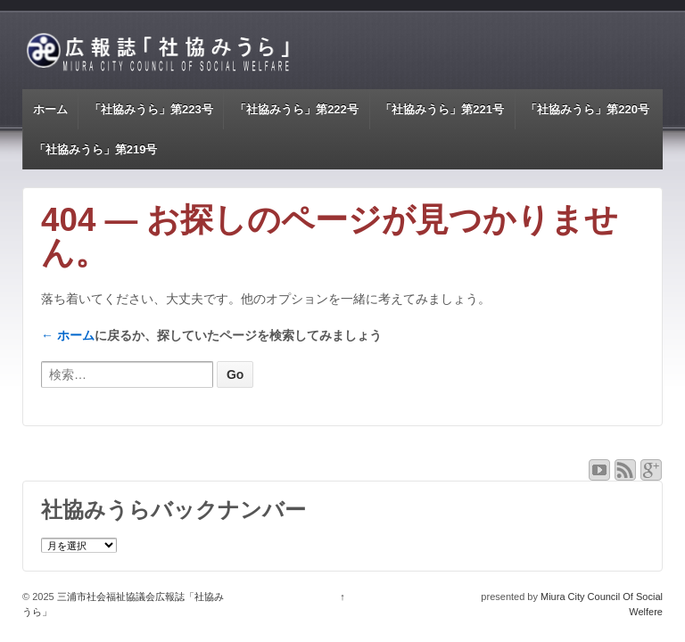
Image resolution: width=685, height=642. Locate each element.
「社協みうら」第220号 (587, 109)
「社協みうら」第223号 (151, 109)
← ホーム (68, 335)
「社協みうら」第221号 (442, 109)
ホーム (50, 109)
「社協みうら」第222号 (297, 109)
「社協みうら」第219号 (96, 149)
